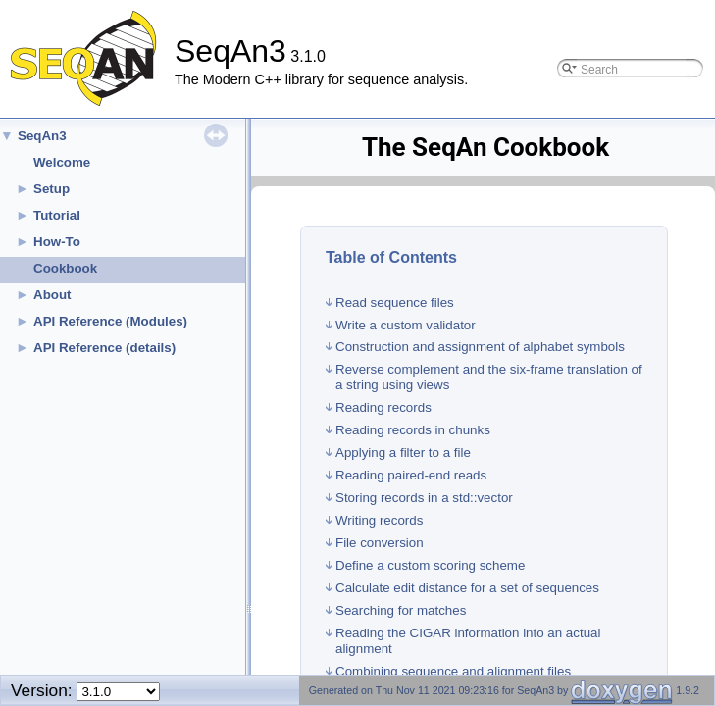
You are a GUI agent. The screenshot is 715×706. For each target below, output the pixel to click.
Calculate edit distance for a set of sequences (467, 587)
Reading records (383, 407)
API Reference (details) (104, 347)
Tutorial (56, 215)
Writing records (379, 520)
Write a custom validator (405, 325)
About (52, 294)
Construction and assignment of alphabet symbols (480, 346)
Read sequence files (394, 302)
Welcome (61, 162)
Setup (51, 188)
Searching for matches (400, 610)
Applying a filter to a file (403, 452)
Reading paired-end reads (410, 475)
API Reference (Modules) (110, 321)
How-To (56, 241)
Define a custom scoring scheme (430, 565)
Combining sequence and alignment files (453, 671)
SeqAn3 (42, 135)
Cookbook (65, 268)
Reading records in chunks (412, 430)
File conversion (379, 542)
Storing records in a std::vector (424, 497)
